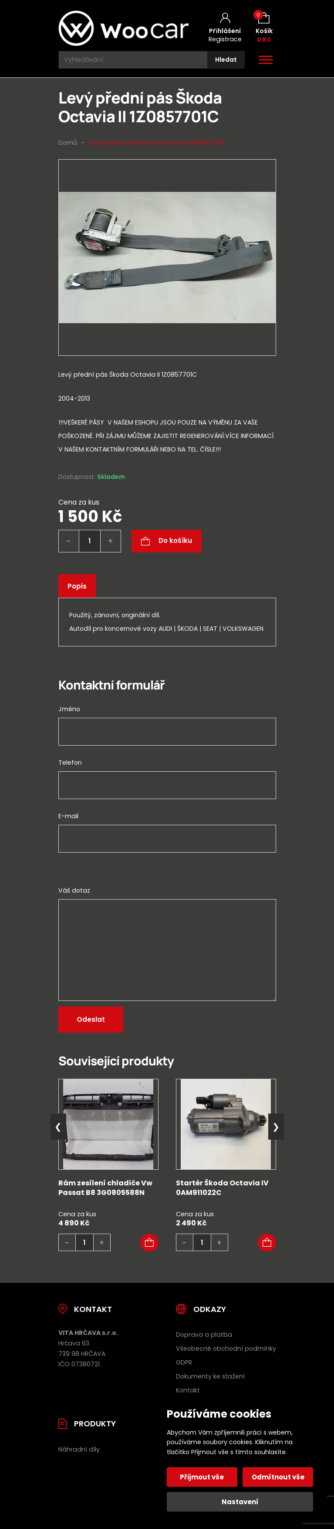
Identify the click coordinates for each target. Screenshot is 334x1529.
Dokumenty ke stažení (210, 1376)
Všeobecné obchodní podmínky (226, 1348)
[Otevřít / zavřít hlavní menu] (265, 60)
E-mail (68, 816)
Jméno (69, 709)
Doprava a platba (204, 1334)
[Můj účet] (225, 28)
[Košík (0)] (264, 28)
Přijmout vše (202, 1477)
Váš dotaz (74, 890)
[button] (149, 1243)
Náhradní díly (79, 1449)
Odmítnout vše (278, 1477)
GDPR (184, 1362)
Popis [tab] (77, 586)
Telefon (70, 762)
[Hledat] (226, 60)
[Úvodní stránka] (123, 28)
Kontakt (188, 1390)
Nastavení (240, 1501)
